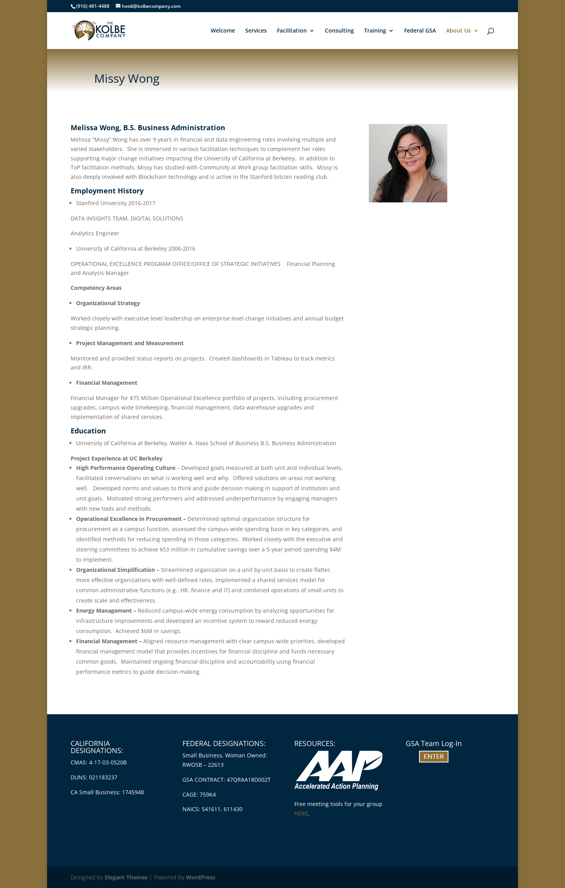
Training (375, 31)
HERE (301, 813)
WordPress (200, 877)
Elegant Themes (126, 877)
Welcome (223, 31)
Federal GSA (420, 31)
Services (256, 31)
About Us (458, 31)
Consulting (339, 31)
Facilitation (292, 31)
